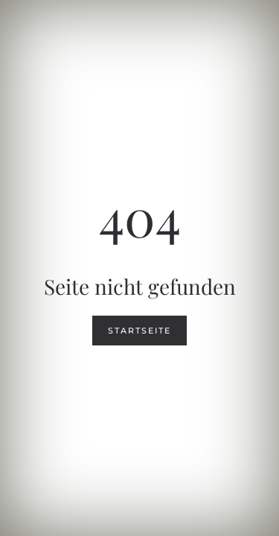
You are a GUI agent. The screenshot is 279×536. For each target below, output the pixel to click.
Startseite (139, 330)
